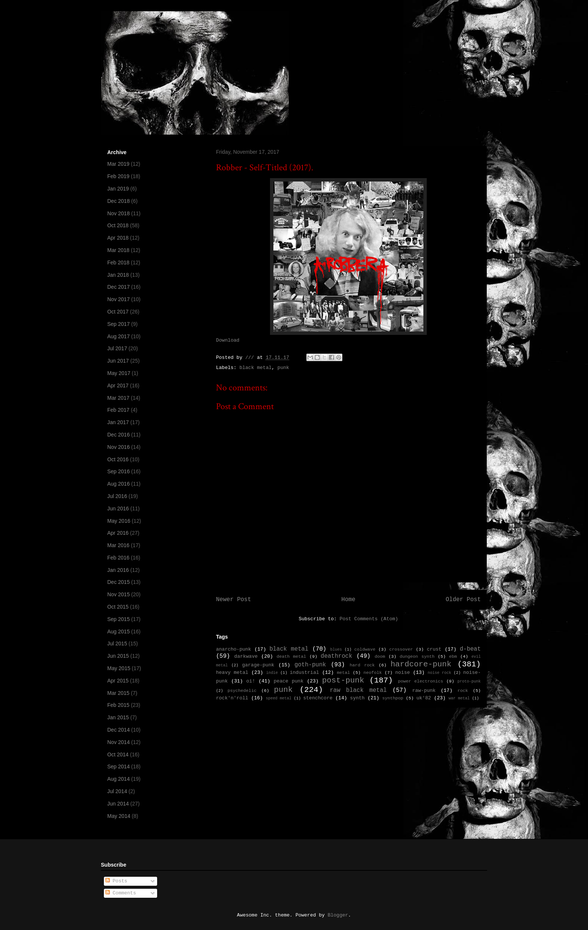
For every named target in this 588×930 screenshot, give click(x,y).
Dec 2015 (118, 582)
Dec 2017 (118, 287)
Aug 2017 (118, 336)
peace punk (288, 681)
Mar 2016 (118, 545)
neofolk (372, 672)
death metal (291, 656)
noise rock (440, 672)
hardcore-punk (420, 664)
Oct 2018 (118, 225)
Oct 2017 (118, 312)
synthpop (392, 698)
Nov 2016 (118, 447)
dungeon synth (417, 656)
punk (283, 367)
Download (227, 340)
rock (463, 690)
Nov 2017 (118, 299)
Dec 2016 (118, 435)
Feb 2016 (118, 558)
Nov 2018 (118, 213)
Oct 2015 (118, 607)
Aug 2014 (118, 779)
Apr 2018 (118, 238)
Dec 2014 (118, 730)
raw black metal (358, 690)
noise (402, 672)
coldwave (364, 649)
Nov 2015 (118, 594)
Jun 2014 (118, 804)
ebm (453, 656)
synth (357, 698)
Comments (120, 893)
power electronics (420, 681)
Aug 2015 (118, 631)
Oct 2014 (118, 755)
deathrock (336, 656)
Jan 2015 (118, 717)
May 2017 (118, 373)
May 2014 (118, 816)
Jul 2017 (117, 348)
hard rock (362, 665)
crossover (401, 649)
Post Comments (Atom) (369, 619)
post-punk (343, 680)
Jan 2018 (118, 275)
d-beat (470, 649)
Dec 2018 (118, 201)
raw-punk (423, 690)
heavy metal (232, 672)
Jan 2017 (118, 422)
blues (336, 649)
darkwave (246, 656)
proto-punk (469, 681)
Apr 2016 (118, 533)
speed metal (279, 698)
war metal (459, 698)
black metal (255, 367)
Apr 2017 (118, 385)
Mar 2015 (118, 693)
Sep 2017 (118, 324)
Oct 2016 (118, 459)
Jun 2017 (118, 361)
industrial (304, 672)
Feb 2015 (118, 705)
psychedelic (242, 690)
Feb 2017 (118, 410)
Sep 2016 (118, 471)
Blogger (338, 915)
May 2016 (118, 521)
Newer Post (233, 599)
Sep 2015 (118, 619)
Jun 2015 (118, 656)
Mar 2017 (118, 398)
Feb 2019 (118, 176)
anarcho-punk (233, 649)
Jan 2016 (118, 570)
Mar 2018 (118, 250)
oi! (250, 681)
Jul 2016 (117, 496)
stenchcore (317, 698)
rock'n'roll (232, 698)
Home (348, 599)
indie (272, 672)
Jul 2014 (117, 791)
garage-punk (258, 665)
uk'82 (423, 698)
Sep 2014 (118, 767)
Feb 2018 (118, 263)
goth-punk (310, 665)
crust (434, 649)
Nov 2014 (118, 742)
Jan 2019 (118, 189)
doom (380, 656)
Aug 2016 (118, 484)
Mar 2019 (118, 164)
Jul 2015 (117, 643)
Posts (116, 881)
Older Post (463, 599)
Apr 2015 (118, 681)
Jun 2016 (118, 509)
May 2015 (118, 668)
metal (343, 672)
